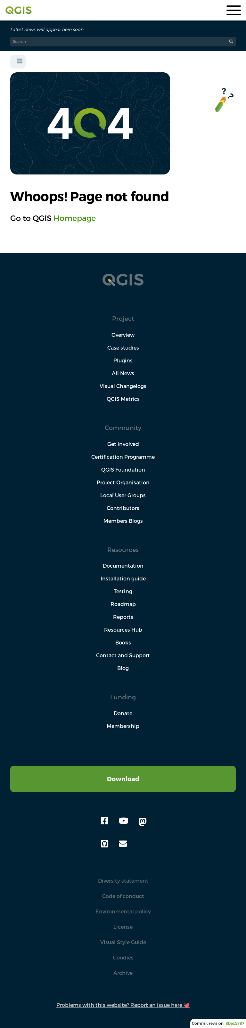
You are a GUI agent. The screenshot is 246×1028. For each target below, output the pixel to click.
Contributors (123, 508)
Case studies (123, 347)
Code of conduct (123, 896)
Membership (123, 726)
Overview (123, 334)
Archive (123, 972)
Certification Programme (123, 456)
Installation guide (123, 578)
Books (123, 642)
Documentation (123, 565)
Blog (123, 668)
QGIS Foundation (123, 469)
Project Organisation (123, 482)
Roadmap (123, 604)
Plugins (123, 360)
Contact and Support (123, 655)
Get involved (123, 444)
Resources (123, 549)
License (123, 926)
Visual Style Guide (123, 942)
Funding (123, 697)
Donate (123, 713)
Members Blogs (123, 520)
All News (123, 373)
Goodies (123, 957)
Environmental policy (123, 911)
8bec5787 (235, 1023)
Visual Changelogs (123, 386)
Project (123, 318)
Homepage (74, 218)
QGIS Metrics (123, 398)
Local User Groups (123, 495)
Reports (123, 616)
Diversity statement (123, 880)
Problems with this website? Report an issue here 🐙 (123, 1005)
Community (123, 428)
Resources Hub (123, 629)
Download (123, 779)
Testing (123, 591)
